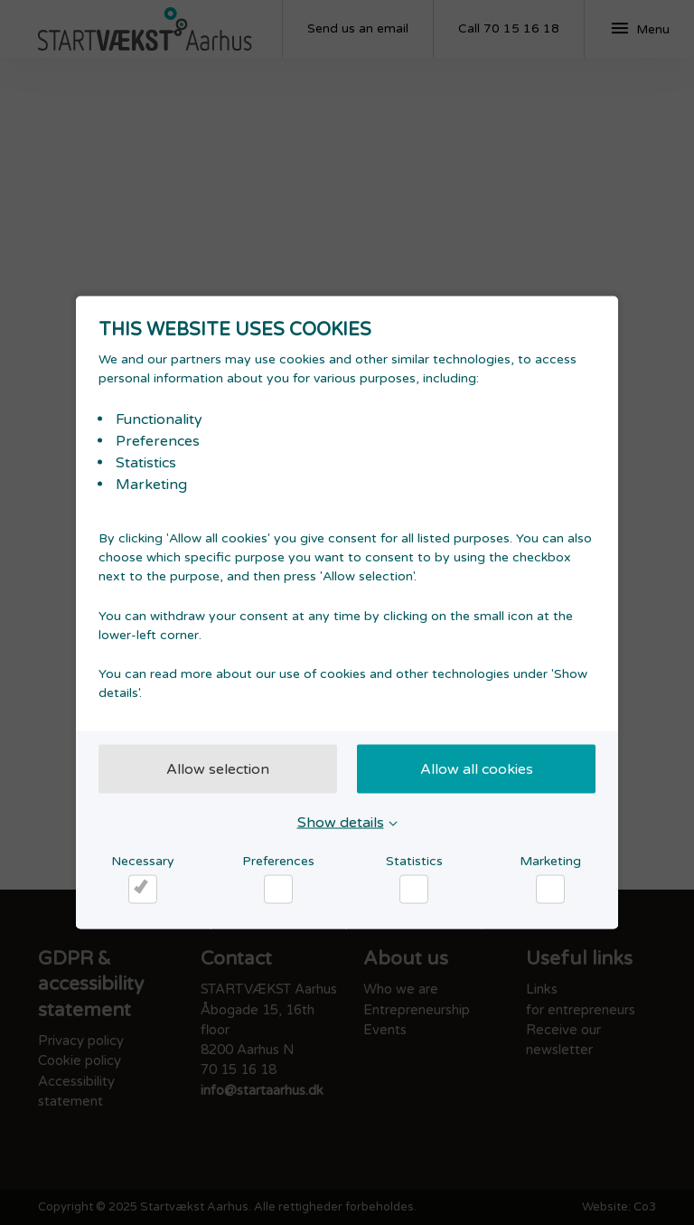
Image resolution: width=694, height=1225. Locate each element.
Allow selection (217, 769)
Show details (340, 823)
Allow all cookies (476, 769)
